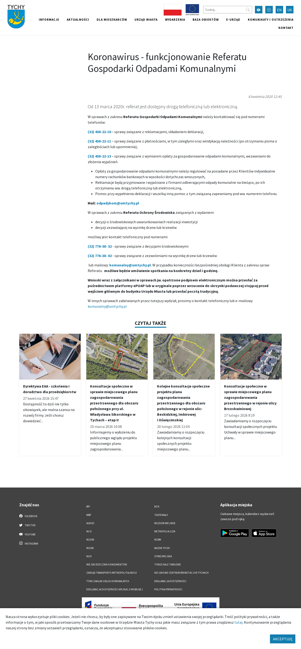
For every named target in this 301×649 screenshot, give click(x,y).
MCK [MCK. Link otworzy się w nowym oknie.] (156, 506)
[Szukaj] (227, 9)
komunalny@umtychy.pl (107, 306)
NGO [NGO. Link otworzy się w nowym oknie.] (89, 556)
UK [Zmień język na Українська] (289, 10)
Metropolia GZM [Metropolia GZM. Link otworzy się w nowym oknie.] (164, 531)
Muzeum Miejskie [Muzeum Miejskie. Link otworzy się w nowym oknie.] (164, 523)
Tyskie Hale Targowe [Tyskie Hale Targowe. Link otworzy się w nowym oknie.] (167, 564)
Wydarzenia (175, 19)
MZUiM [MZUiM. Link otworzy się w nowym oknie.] (90, 539)
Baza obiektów (206, 19)
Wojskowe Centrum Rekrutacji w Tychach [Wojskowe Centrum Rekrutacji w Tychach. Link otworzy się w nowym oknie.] (181, 572)
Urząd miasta (146, 19)
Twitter (27, 525)
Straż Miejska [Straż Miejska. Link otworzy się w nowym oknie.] (163, 556)
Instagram (28, 543)
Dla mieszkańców (112, 19)
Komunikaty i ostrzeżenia (270, 19)
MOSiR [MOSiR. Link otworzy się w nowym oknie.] (90, 548)
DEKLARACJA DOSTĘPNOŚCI (170, 581)
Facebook (28, 516)
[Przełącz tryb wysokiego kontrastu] (258, 9)
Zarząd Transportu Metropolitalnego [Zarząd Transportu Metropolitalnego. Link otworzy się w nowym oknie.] (111, 572)
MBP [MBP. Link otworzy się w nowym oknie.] (88, 515)
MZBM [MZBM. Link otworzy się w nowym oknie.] (157, 539)
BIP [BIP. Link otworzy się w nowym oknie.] (88, 506)
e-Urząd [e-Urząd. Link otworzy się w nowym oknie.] (233, 19)
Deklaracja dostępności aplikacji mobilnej (114, 589)
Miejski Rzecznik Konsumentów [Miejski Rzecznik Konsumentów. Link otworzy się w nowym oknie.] (106, 564)
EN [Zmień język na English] (279, 10)
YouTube (27, 534)
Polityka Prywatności (168, 589)
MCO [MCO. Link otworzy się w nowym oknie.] (89, 531)
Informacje (49, 19)
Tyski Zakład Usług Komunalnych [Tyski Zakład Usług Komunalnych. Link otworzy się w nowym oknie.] (107, 581)
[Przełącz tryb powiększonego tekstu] (269, 9)
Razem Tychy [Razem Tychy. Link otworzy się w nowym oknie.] (162, 548)
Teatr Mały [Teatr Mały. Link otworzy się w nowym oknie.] (161, 515)
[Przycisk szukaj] (248, 9)
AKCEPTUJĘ (282, 639)
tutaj (238, 622)
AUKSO (90, 523)
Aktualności (78, 19)
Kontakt (285, 28)
